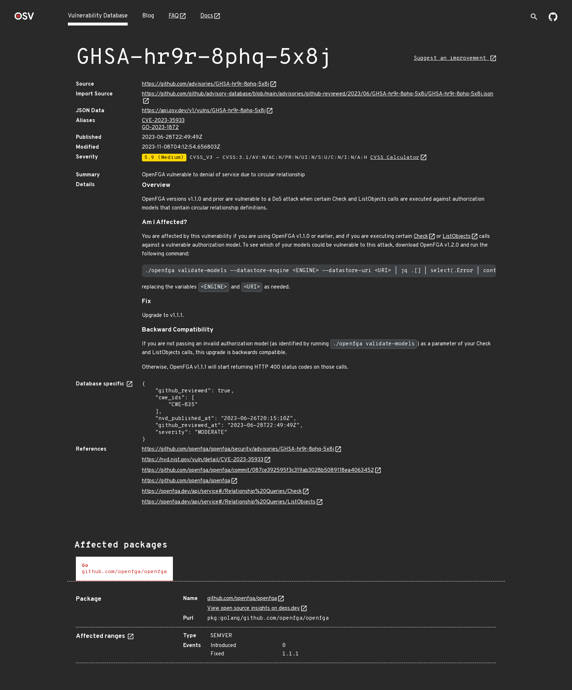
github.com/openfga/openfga (242, 598)
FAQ (174, 16)
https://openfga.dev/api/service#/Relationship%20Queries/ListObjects (229, 502)
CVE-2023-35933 (163, 120)
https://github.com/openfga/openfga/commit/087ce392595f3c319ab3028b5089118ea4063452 (258, 470)
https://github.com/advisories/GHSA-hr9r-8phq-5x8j (205, 84)
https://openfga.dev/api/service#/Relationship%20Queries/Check (222, 491)
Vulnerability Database (98, 16)
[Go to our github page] (553, 19)
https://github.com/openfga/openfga (186, 481)
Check (421, 236)
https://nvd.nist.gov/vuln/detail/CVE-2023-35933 (202, 459)
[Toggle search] (534, 16)
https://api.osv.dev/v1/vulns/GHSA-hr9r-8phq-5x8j (204, 110)
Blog (148, 16)
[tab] (124, 569)
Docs (206, 16)
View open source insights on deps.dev (253, 608)
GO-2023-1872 (160, 127)
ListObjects (456, 236)
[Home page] (24, 18)
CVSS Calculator (395, 157)
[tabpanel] (286, 626)
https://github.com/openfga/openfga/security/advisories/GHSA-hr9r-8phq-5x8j (238, 449)
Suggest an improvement (451, 58)
